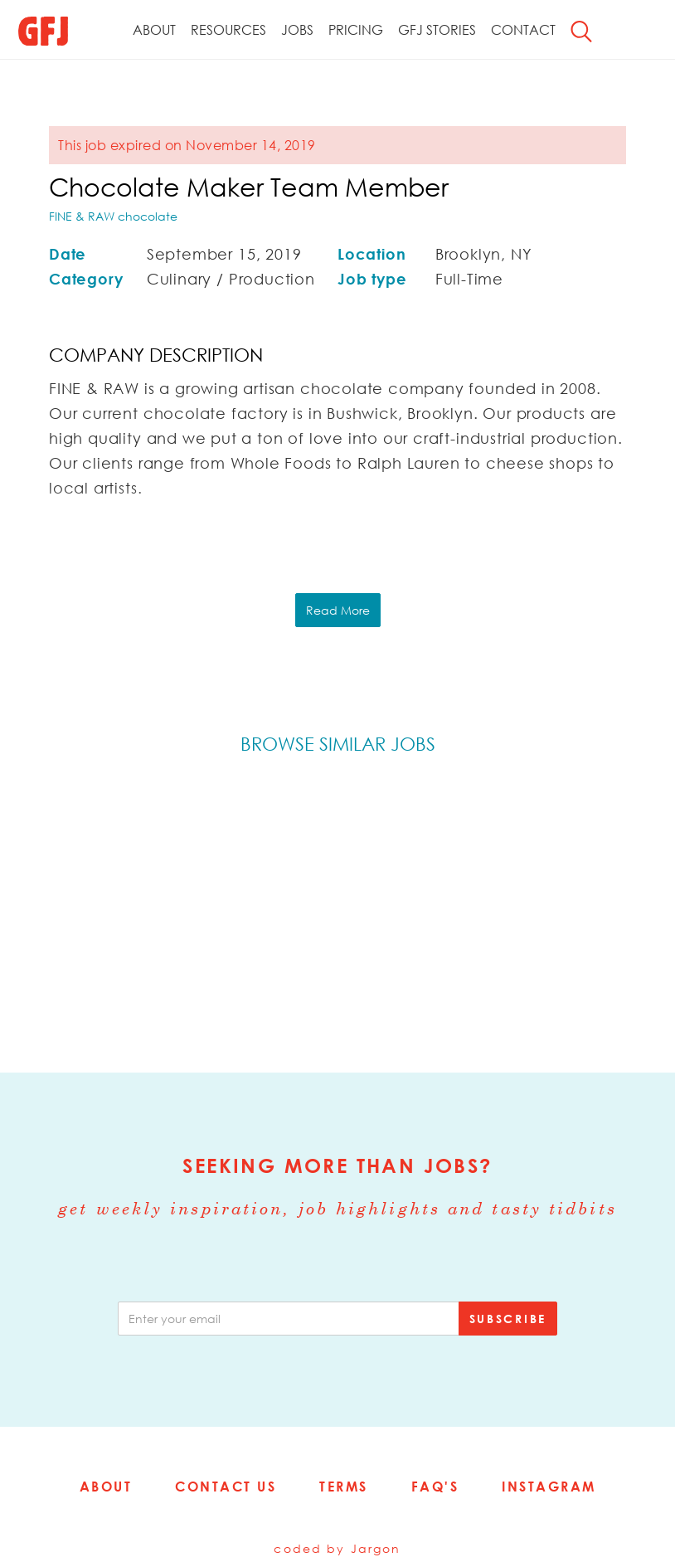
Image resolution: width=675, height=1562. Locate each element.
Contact (523, 30)
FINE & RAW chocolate (113, 216)
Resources (228, 30)
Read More (338, 610)
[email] (288, 1319)
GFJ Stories (437, 30)
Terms (343, 1486)
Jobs (297, 30)
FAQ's (435, 1486)
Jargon (376, 1548)
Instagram (549, 1486)
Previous (50, 910)
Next (624, 910)
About (154, 30)
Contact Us (225, 1486)
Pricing (355, 30)
